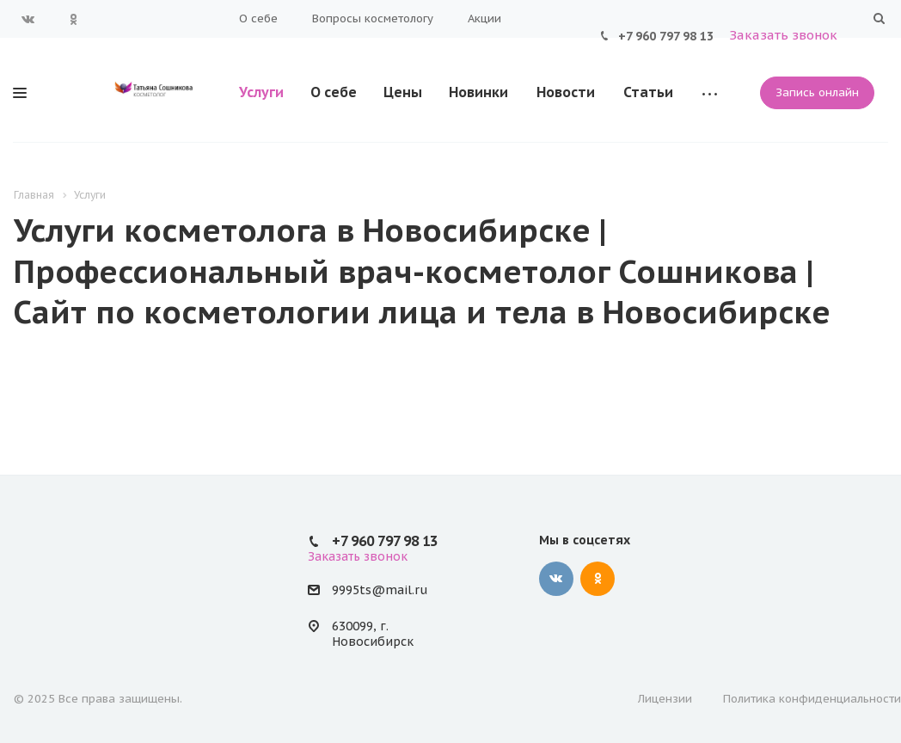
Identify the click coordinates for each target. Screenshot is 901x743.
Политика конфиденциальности (812, 698)
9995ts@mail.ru (379, 591)
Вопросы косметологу (372, 18)
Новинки (478, 92)
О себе (258, 18)
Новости (565, 92)
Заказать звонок (783, 35)
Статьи (648, 92)
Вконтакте (28, 19)
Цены (402, 92)
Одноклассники (73, 19)
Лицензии (665, 698)
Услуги (261, 92)
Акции (484, 18)
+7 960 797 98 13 (666, 36)
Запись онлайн (817, 92)
